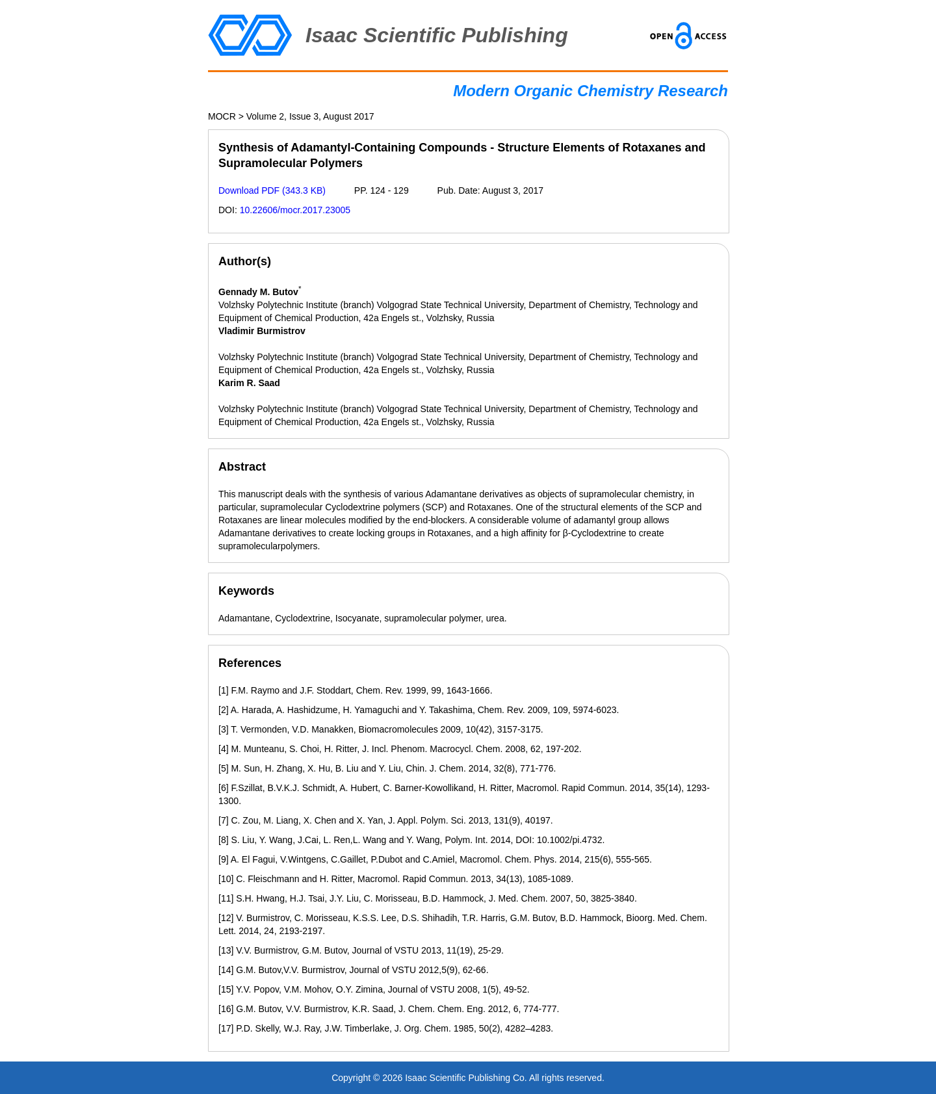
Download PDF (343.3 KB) (272, 190)
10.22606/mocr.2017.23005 (295, 210)
